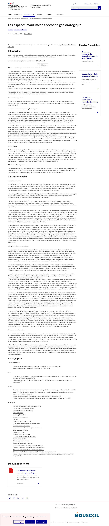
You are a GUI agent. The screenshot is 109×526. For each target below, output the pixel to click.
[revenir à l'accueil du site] (41, 5)
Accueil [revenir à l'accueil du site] (9, 18)
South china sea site (19, 432)
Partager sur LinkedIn (18, 498)
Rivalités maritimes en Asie (21, 441)
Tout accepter (41, 522)
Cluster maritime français (20, 417)
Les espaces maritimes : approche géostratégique (27, 471)
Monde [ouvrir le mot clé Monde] (11, 30)
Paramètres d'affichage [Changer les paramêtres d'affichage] (93, 4)
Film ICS (15, 419)
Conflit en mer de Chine (20, 439)
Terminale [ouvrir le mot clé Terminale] (17, 30)
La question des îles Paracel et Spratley (24, 437)
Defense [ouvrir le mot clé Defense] (24, 30)
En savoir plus (19, 522)
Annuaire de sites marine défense (23, 410)
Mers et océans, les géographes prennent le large (27, 454)
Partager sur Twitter (13, 498)
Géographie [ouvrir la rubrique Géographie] (25, 18)
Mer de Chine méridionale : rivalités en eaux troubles (28, 450)
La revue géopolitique (19, 415)
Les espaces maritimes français (22, 421)
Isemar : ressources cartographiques (23, 408)
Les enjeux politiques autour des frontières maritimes (28, 447)
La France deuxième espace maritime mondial (26, 423)
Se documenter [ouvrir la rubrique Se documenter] (16, 18)
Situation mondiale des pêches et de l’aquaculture (28, 445)
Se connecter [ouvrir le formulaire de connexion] (78, 4)
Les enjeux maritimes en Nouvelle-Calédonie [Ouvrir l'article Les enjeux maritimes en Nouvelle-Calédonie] (90, 99)
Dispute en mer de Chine (20, 430)
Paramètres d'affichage (74, 522)
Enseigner (39, 14)
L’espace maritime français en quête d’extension (27, 428)
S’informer (17, 14)
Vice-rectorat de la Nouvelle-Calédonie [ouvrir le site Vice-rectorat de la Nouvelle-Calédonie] (65, 508)
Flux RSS (86, 522)
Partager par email (22, 498)
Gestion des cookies (59, 522)
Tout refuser (30, 522)
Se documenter (28, 14)
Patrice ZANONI (28, 34)
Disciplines (49, 14)
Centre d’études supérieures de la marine (44, 452)
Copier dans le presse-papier (26, 498)
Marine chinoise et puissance (21, 434)
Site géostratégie (18, 413)
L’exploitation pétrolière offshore (22, 443)
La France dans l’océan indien (21, 426)
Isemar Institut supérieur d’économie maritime (27, 406)
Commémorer (60, 14)
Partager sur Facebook (9, 498)
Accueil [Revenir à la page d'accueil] (10, 14)
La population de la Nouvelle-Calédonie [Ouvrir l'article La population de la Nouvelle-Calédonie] (90, 75)
